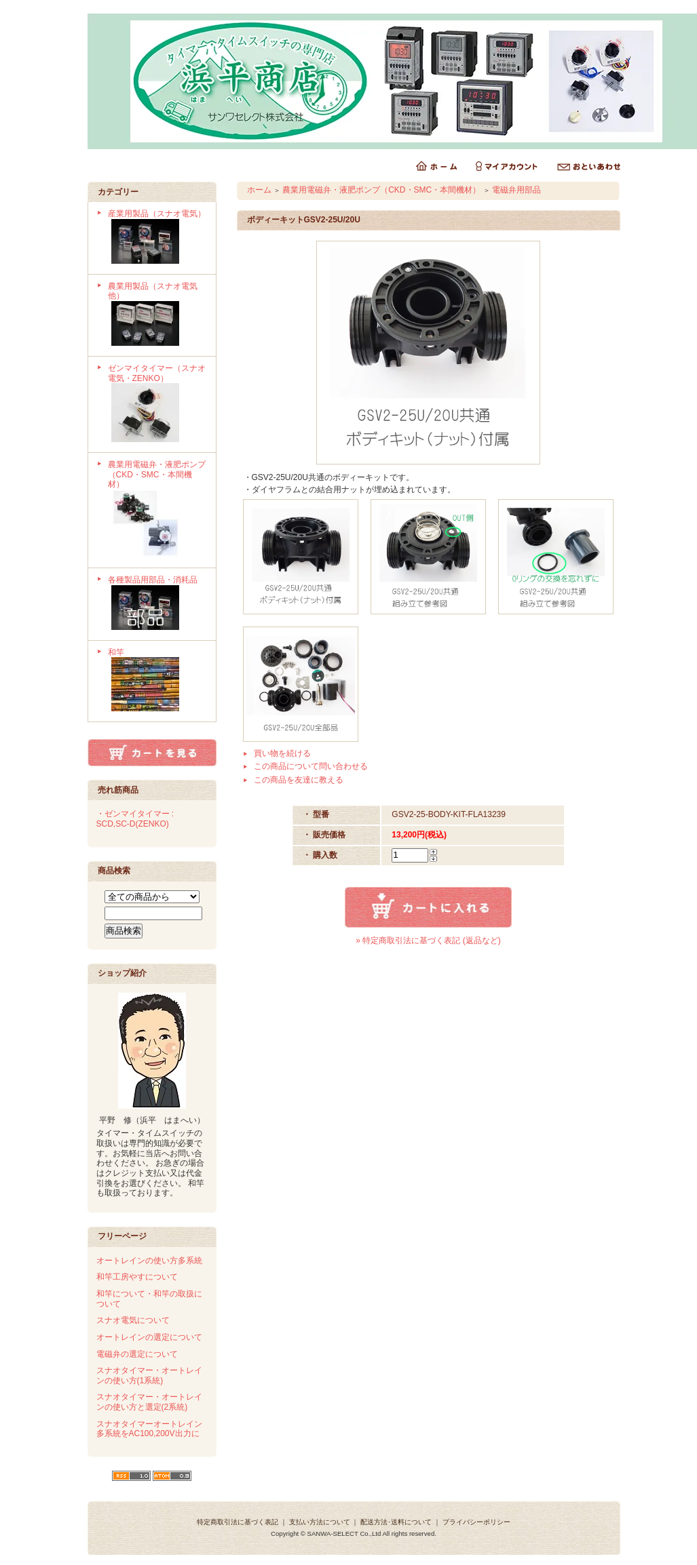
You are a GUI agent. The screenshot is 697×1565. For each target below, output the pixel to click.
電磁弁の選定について (137, 1354)
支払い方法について (319, 1522)
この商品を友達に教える (298, 780)
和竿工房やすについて (137, 1277)
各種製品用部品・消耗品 (157, 604)
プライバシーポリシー (476, 1522)
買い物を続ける (282, 753)
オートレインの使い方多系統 (149, 1260)
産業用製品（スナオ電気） (157, 238)
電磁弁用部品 (516, 190)
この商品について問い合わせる (311, 766)
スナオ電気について (133, 1320)
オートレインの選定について (149, 1337)
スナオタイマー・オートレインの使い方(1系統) (149, 1375)
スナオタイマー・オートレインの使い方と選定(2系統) (149, 1402)
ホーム (259, 190)
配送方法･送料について (396, 1522)
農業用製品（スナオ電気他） (157, 315)
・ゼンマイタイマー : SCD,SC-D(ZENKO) (135, 819)
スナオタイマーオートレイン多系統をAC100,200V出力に (149, 1429)
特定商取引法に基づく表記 (237, 1522)
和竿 (157, 681)
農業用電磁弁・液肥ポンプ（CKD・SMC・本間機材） (157, 510)
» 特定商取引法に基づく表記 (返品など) (428, 940)
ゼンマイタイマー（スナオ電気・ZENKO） (157, 404)
